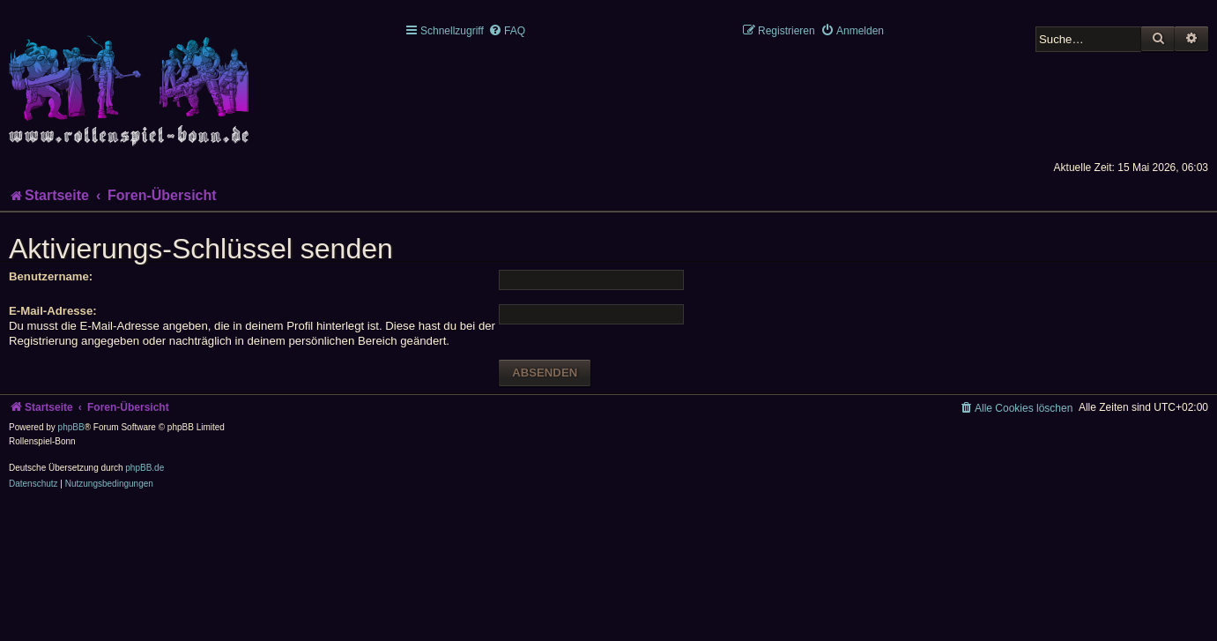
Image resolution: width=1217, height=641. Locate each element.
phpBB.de (144, 468)
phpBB (71, 427)
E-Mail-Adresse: (53, 310)
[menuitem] (506, 30)
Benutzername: (51, 276)
